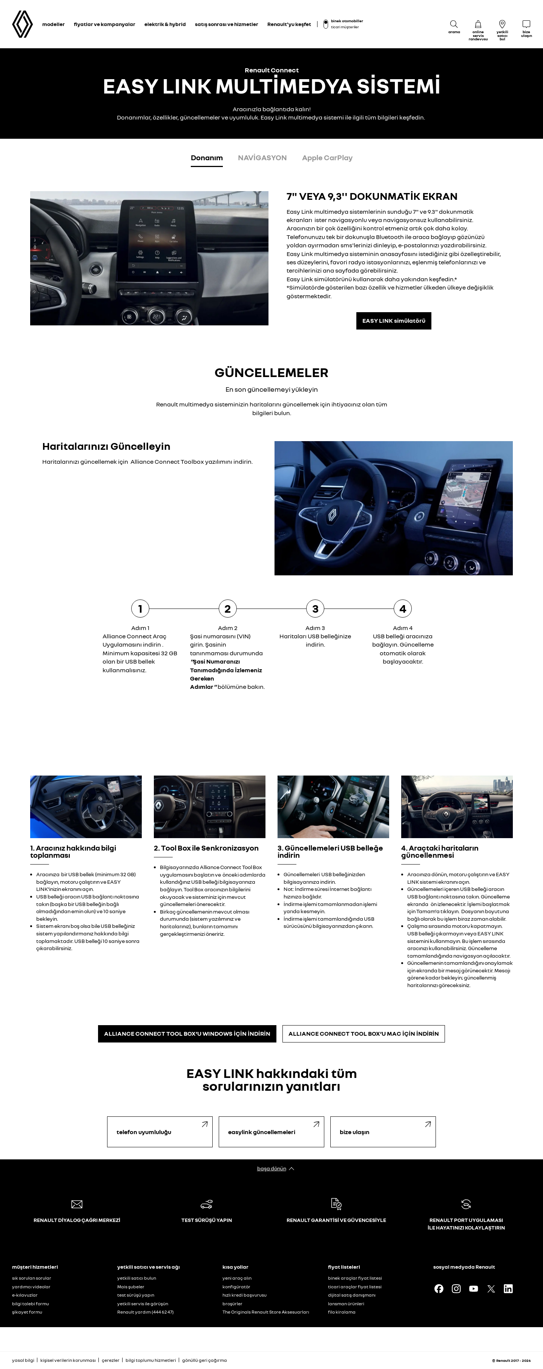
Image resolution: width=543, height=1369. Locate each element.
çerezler (111, 1360)
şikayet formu (27, 1312)
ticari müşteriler (345, 27)
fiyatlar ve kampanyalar (104, 24)
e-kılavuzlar (25, 1295)
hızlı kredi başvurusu (244, 1295)
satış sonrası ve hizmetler (226, 24)
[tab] (207, 159)
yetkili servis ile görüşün (142, 1303)
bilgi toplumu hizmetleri (151, 1360)
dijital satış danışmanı (352, 1295)
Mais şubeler (130, 1286)
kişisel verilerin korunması (68, 1360)
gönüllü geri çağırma (204, 1360)
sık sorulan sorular (31, 1278)
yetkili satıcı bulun (136, 1278)
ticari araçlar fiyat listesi (355, 1286)
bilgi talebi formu (30, 1303)
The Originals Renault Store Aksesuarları (265, 1312)
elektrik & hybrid (165, 24)
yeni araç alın (237, 1278)
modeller (53, 24)
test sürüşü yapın (135, 1295)
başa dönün (271, 1168)
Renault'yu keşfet (289, 24)
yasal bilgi (23, 1360)
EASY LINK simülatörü (393, 320)
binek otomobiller (347, 20)
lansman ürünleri (346, 1303)
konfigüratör (236, 1286)
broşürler (232, 1303)
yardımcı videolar (31, 1286)
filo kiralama (342, 1312)
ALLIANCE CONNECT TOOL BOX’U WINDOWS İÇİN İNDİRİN (187, 1033)
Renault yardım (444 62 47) (145, 1312)
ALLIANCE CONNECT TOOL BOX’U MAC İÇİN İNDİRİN (363, 1033)
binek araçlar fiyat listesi (355, 1278)
